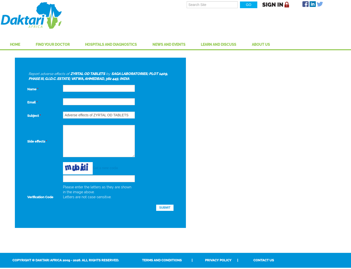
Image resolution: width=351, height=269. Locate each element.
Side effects (37, 141)
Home (15, 45)
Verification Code (40, 197)
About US (261, 45)
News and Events (168, 45)
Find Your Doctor (53, 45)
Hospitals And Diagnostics (111, 45)
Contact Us (263, 260)
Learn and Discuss (218, 45)
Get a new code (105, 168)
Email (32, 102)
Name (32, 89)
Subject (34, 116)
